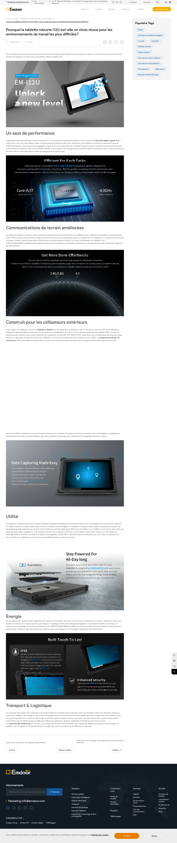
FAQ (134, 815)
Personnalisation (139, 806)
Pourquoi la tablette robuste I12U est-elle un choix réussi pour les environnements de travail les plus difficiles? (47, 22)
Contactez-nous (161, 9)
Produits (100, 9)
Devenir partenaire (114, 803)
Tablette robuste (144, 46)
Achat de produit (114, 797)
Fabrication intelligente (80, 797)
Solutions (86, 9)
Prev (12, 750)
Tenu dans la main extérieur (149, 63)
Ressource (128, 9)
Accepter (126, 836)
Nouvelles (162, 808)
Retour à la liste (65, 750)
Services (114, 9)
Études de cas (164, 805)
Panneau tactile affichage (148, 75)
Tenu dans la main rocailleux (149, 58)
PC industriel (143, 69)
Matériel (136, 797)
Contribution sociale (164, 800)
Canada (141, 41)
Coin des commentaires (138, 810)
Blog (16, 19)
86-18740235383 (39, 2)
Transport (75, 804)
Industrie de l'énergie (79, 807)
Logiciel (136, 794)
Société (142, 9)
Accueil (9, 19)
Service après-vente (138, 802)
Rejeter (154, 836)
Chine (140, 30)
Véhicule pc (159, 69)
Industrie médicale (78, 811)
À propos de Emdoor (163, 795)
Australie (155, 41)
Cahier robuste (144, 52)
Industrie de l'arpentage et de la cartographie (37, 19)
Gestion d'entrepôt (78, 801)
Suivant (117, 750)
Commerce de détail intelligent (150, 35)
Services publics (77, 794)
